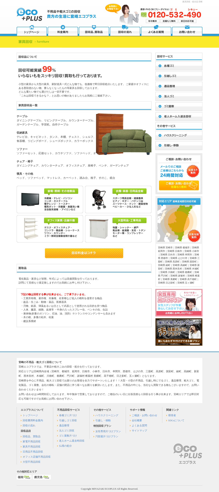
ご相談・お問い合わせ (144, 415)
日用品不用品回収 (33, 451)
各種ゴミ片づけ (68, 415)
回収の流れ (29, 425)
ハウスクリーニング (106, 415)
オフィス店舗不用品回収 (37, 456)
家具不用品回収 (31, 446)
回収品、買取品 (31, 436)
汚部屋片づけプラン (106, 436)
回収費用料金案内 (33, 420)
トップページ (30, 415)
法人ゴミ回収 (66, 430)
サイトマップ (139, 430)
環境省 (172, 415)
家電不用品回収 (31, 441)
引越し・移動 (103, 420)
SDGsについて (176, 420)
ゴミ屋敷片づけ (68, 435)
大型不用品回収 (31, 461)
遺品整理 (64, 425)
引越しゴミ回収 (68, 420)
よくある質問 (139, 425)
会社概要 (137, 420)
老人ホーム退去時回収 (71, 440)
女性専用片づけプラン (108, 431)
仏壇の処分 (65, 445)
